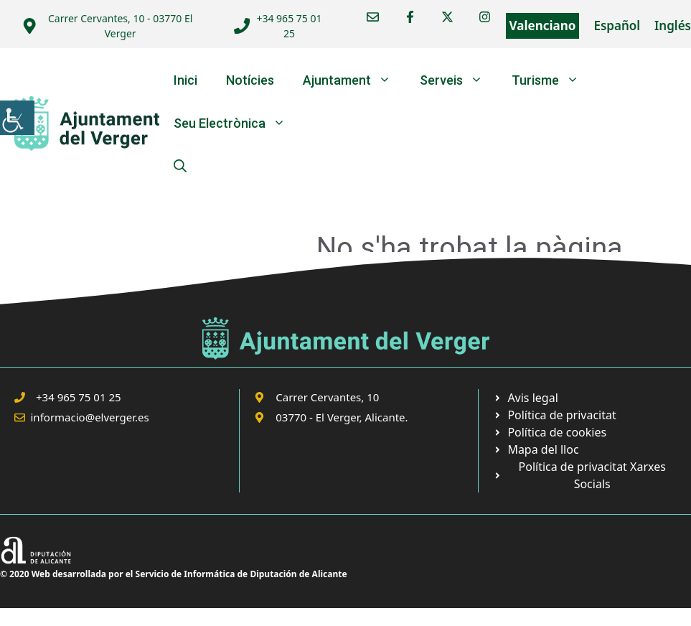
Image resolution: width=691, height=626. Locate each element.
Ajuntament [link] (354, 80)
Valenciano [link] (542, 25)
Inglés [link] (672, 25)
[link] (17, 118)
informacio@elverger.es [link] (90, 417)
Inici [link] (185, 80)
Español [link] (616, 25)
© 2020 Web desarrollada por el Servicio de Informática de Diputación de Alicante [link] (173, 574)
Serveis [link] (458, 80)
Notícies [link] (250, 80)
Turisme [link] (552, 80)
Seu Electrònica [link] (237, 123)
